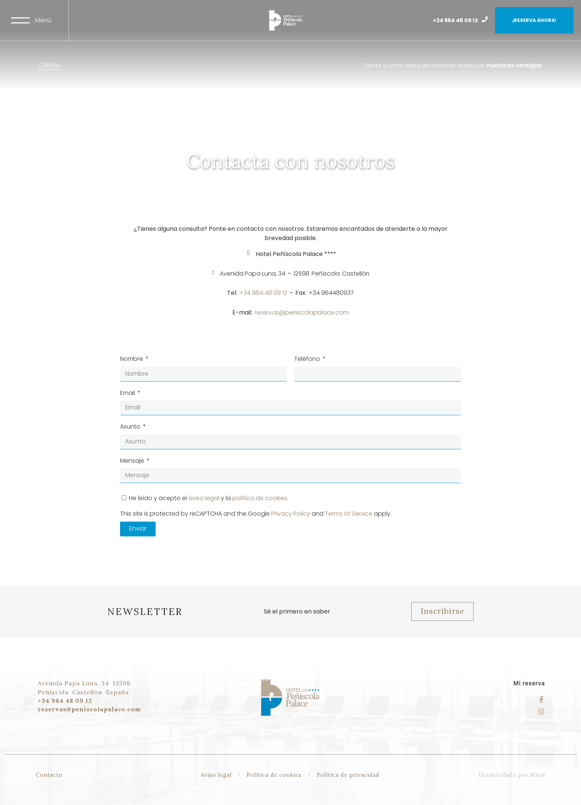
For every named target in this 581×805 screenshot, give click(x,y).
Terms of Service (348, 513)
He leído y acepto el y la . (208, 498)
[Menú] (20, 20)
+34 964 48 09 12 (455, 20)
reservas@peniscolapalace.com (302, 312)
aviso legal (203, 498)
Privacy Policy (290, 513)
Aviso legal (216, 775)
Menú (43, 20)
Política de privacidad (348, 775)
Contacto (49, 775)
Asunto (131, 426)
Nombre (132, 359)
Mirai (537, 775)
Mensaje (133, 460)
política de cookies (259, 498)
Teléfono (308, 359)
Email (128, 393)
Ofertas (50, 65)
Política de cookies (274, 775)
